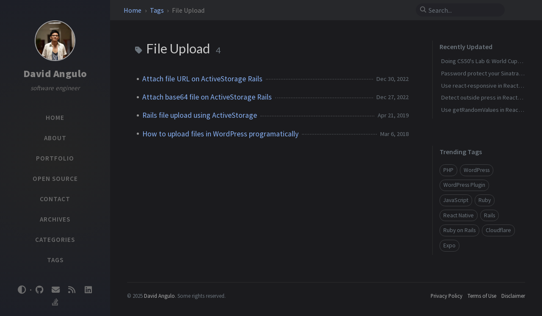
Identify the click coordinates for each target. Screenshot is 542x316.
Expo (449, 245)
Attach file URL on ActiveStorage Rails (202, 78)
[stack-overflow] (55, 302)
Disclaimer (513, 295)
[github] (39, 290)
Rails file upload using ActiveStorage (199, 115)
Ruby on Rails (459, 230)
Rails (489, 215)
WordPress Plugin (464, 184)
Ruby (484, 200)
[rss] (72, 290)
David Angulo (55, 73)
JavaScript (455, 200)
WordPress (476, 170)
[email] (55, 290)
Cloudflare (498, 230)
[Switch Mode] (22, 290)
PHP (448, 170)
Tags (157, 10)
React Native (458, 215)
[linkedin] (88, 290)
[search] (463, 10)
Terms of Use (481, 295)
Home (133, 10)
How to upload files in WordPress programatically (220, 134)
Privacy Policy (446, 295)
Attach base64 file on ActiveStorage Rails (207, 97)
